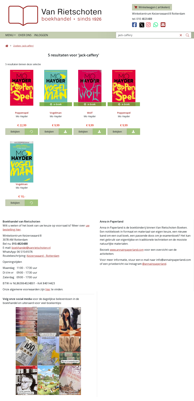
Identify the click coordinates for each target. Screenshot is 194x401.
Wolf (90, 112)
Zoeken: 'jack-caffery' (23, 45)
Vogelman (56, 112)
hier (47, 289)
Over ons (24, 35)
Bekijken (15, 131)
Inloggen (41, 35)
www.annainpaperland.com (127, 250)
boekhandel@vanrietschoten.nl (31, 248)
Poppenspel (21, 112)
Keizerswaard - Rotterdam (43, 256)
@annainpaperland (154, 264)
